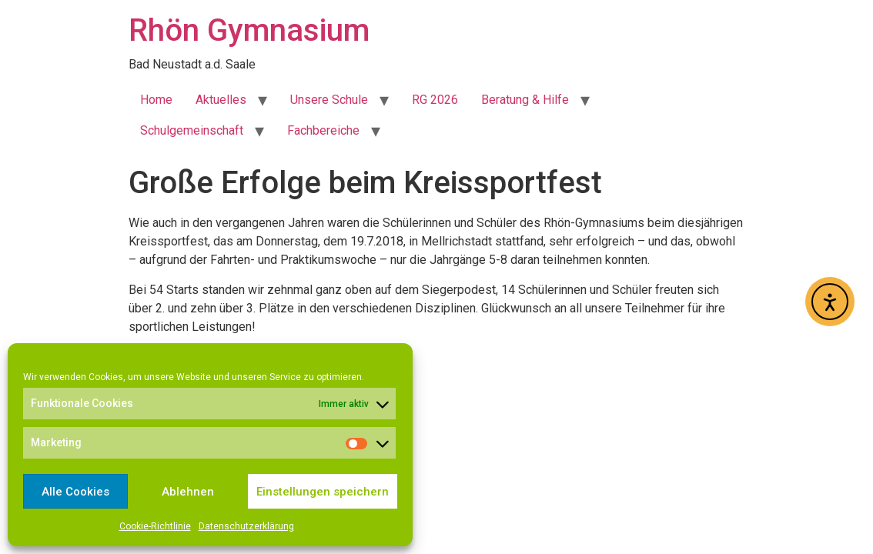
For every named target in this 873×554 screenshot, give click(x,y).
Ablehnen (188, 492)
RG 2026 (435, 99)
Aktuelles (221, 99)
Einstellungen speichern (322, 492)
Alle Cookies (75, 492)
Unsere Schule (329, 99)
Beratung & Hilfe (525, 99)
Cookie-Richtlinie (155, 526)
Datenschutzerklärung (246, 526)
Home (156, 99)
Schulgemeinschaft (191, 130)
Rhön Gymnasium (249, 30)
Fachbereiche (323, 130)
